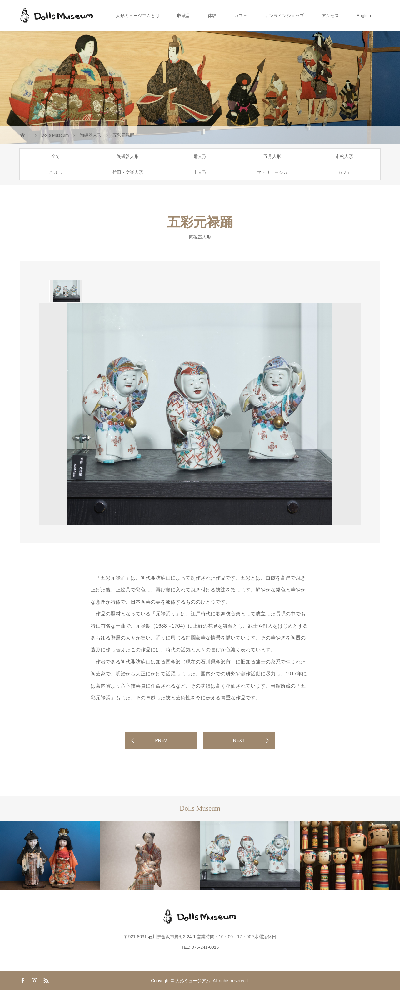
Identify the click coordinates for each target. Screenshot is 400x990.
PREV (161, 740)
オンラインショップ (284, 15)
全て (55, 156)
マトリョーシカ (272, 172)
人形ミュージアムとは (138, 15)
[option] (65, 291)
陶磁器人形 (128, 156)
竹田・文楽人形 (127, 172)
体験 (212, 15)
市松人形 (344, 156)
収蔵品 (183, 15)
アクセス (330, 15)
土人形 (200, 172)
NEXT (239, 740)
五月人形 (272, 156)
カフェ (240, 15)
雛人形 (200, 156)
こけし (55, 172)
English (364, 15)
